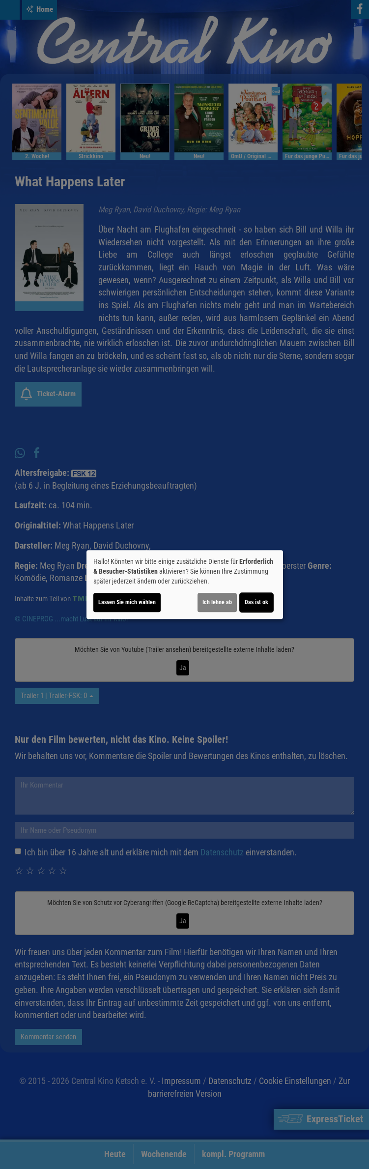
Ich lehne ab (217, 602)
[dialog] (184, 584)
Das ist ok (256, 602)
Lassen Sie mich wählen (127, 602)
